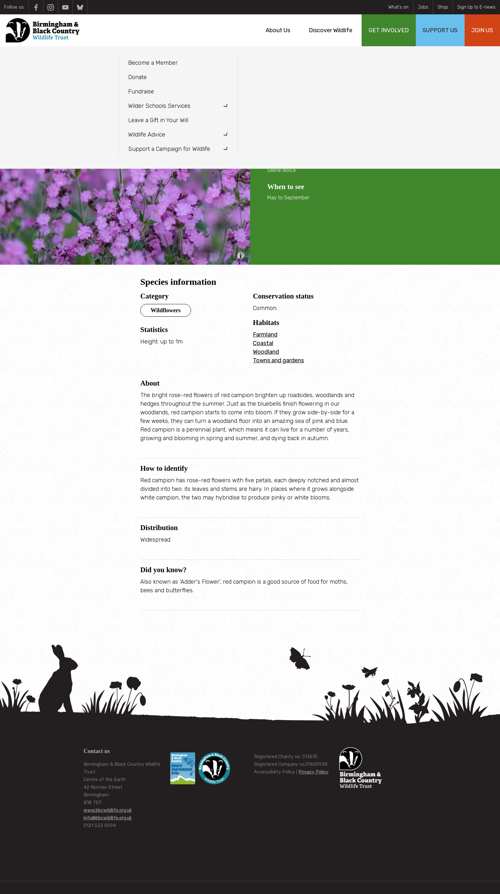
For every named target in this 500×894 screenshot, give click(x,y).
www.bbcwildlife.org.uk (108, 810)
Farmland (265, 334)
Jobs (423, 7)
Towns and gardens (278, 360)
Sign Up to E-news (476, 7)
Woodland (266, 351)
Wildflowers (166, 310)
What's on (398, 7)
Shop (443, 7)
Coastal (263, 343)
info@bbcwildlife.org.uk (108, 818)
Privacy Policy (313, 772)
